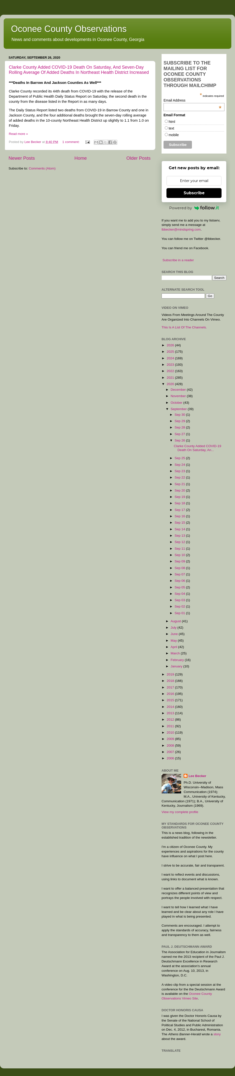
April (174, 647)
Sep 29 (180, 421)
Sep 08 (180, 568)
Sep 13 (180, 535)
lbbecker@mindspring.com (181, 229)
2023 (171, 364)
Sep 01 (180, 613)
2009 (171, 739)
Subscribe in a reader (178, 260)
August (176, 621)
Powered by (194, 208)
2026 (171, 345)
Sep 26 (180, 440)
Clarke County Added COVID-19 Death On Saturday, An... (197, 448)
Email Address (193, 100)
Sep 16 (180, 516)
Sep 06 (180, 581)
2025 (171, 351)
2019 (171, 674)
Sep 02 (180, 606)
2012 (171, 719)
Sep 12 (180, 542)
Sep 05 (180, 587)
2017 (171, 687)
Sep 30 (180, 414)
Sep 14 (180, 529)
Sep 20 (180, 490)
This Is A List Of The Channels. (184, 327)
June (175, 634)
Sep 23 (180, 471)
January (177, 666)
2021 (171, 377)
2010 (171, 732)
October (177, 402)
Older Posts (138, 158)
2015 (171, 700)
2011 (171, 726)
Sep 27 (180, 434)
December (179, 389)
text (171, 128)
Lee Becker (197, 776)
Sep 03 (180, 600)
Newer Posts (22, 158)
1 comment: (71, 142)
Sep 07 (180, 574)
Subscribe (194, 193)
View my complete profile (180, 812)
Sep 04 (180, 594)
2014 (171, 707)
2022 (171, 371)
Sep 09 (180, 561)
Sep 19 (180, 497)
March (176, 653)
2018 (171, 681)
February (178, 660)
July (174, 627)
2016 (171, 694)
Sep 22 (180, 477)
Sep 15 (180, 522)
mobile (174, 135)
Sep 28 (180, 427)
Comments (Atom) (42, 168)
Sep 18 (180, 503)
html (172, 122)
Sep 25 (180, 458)
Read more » (18, 134)
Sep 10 (180, 555)
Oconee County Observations (69, 29)
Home (80, 158)
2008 (171, 745)
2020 (171, 384)
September (179, 409)
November (179, 396)
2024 (171, 358)
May (174, 640)
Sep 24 (180, 465)
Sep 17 (180, 510)
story (217, 1034)
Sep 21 (180, 484)
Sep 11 (180, 548)
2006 (171, 758)
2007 (171, 752)
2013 (171, 713)
